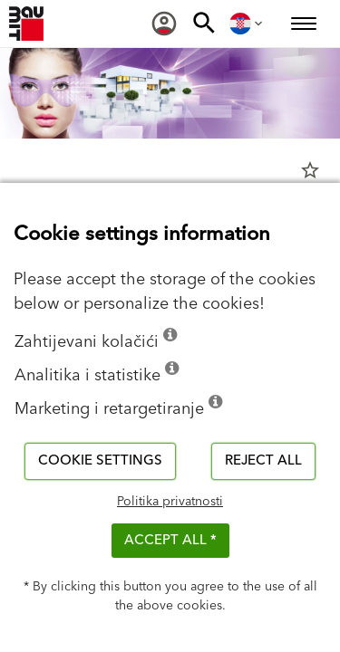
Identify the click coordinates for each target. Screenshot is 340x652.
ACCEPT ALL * (170, 540)
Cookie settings (100, 460)
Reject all (263, 460)
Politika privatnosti (170, 502)
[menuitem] (164, 23)
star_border (310, 170)
